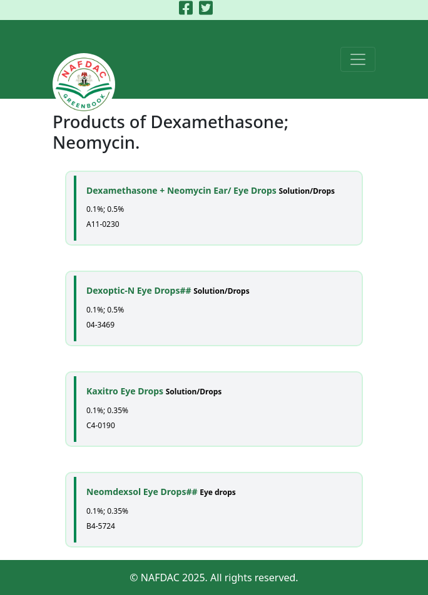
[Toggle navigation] (357, 59)
